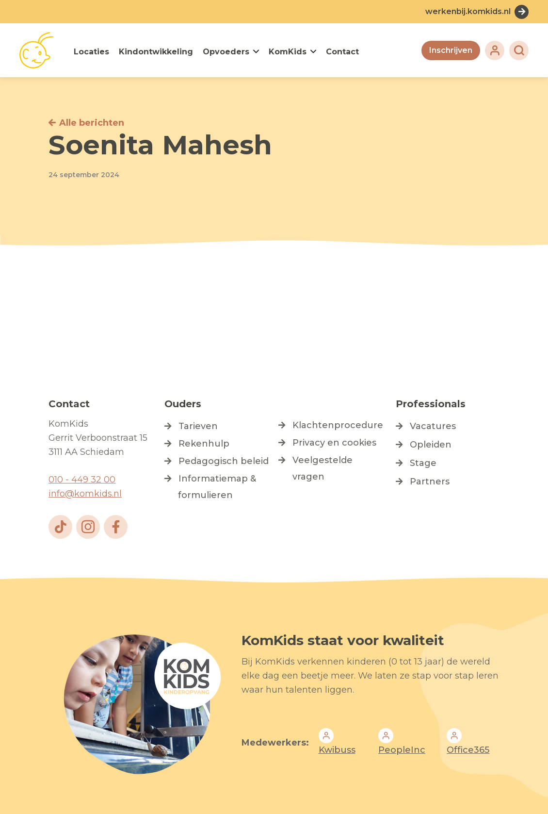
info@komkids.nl (85, 493)
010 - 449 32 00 (81, 479)
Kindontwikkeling (156, 51)
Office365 (468, 750)
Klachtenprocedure (337, 425)
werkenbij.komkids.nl (468, 11)
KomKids (287, 51)
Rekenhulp (203, 443)
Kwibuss (337, 750)
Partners (430, 481)
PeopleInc (401, 750)
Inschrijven (450, 50)
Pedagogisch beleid (223, 461)
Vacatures (433, 426)
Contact (342, 51)
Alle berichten (91, 122)
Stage (423, 463)
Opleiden (430, 444)
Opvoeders (226, 51)
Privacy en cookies (334, 442)
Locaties (91, 51)
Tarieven (198, 426)
